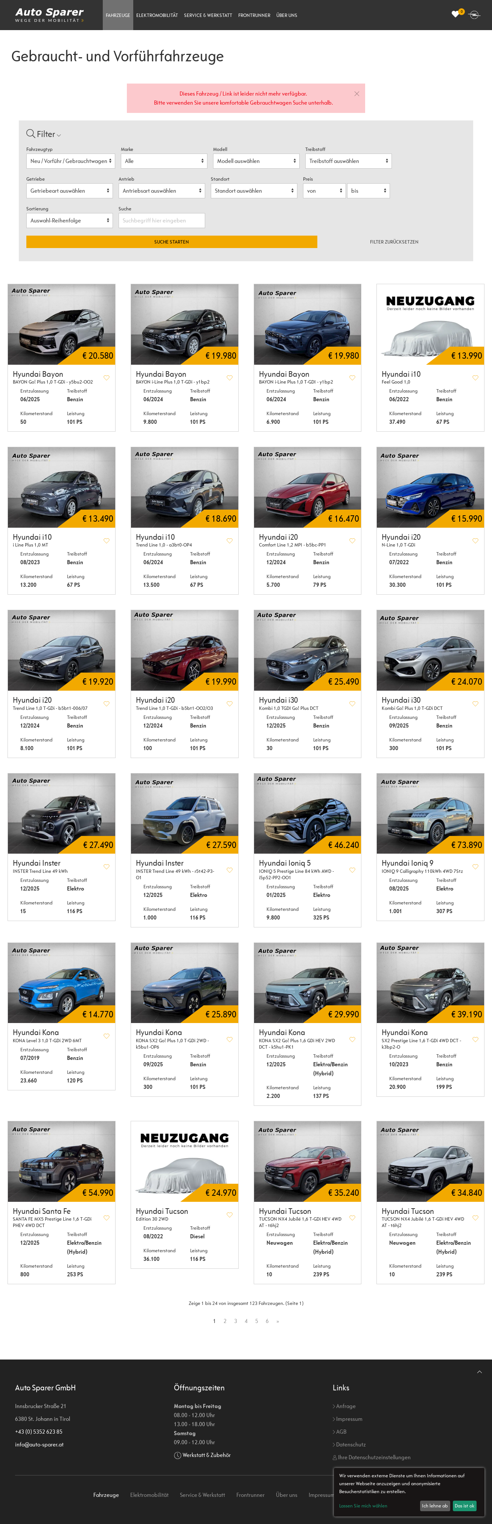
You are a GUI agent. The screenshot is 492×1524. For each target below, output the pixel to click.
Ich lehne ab (435, 1506)
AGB (339, 1431)
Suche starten (171, 242)
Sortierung (37, 209)
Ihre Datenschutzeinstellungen (372, 1457)
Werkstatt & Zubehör (207, 1455)
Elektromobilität (157, 15)
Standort (220, 179)
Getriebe (35, 179)
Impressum (348, 1418)
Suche (126, 209)
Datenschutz (349, 1444)
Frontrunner (254, 15)
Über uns (286, 15)
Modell (220, 149)
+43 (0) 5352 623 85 (38, 1431)
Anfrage (344, 1406)
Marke (127, 149)
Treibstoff (315, 149)
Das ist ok (464, 1506)
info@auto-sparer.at (39, 1444)
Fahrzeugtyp (39, 149)
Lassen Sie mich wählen (363, 1506)
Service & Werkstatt (208, 15)
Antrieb (126, 179)
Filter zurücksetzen (394, 242)
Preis (308, 179)
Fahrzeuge (118, 15)
